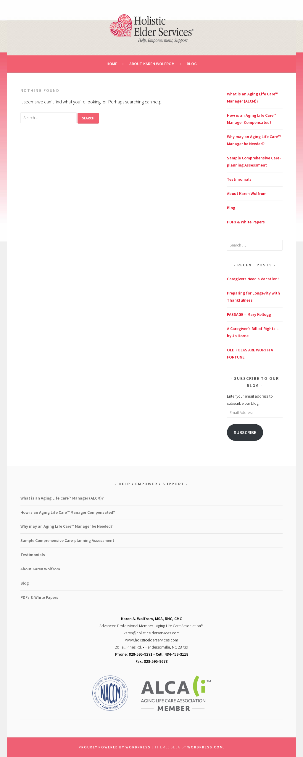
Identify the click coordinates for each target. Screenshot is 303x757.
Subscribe (245, 432)
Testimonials (239, 179)
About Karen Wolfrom (152, 63)
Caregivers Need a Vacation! (253, 278)
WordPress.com (205, 747)
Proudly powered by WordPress (115, 747)
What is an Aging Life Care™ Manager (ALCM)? (62, 498)
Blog (192, 63)
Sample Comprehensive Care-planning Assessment (67, 540)
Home (112, 63)
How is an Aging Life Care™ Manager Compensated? (67, 512)
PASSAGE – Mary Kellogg (249, 314)
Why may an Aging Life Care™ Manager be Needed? (66, 526)
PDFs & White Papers (246, 222)
